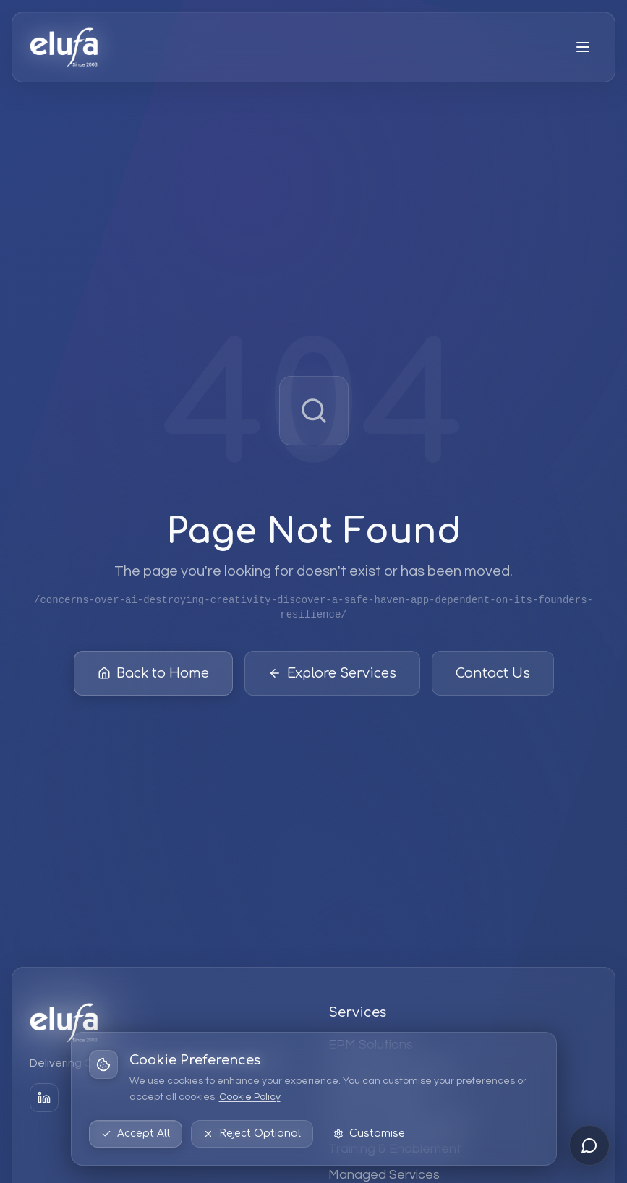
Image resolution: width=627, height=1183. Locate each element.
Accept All (135, 1133)
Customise (369, 1133)
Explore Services (332, 673)
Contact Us (493, 673)
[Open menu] (582, 47)
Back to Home (153, 673)
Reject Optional (252, 1133)
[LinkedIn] (44, 1097)
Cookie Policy (250, 1097)
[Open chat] (589, 1145)
